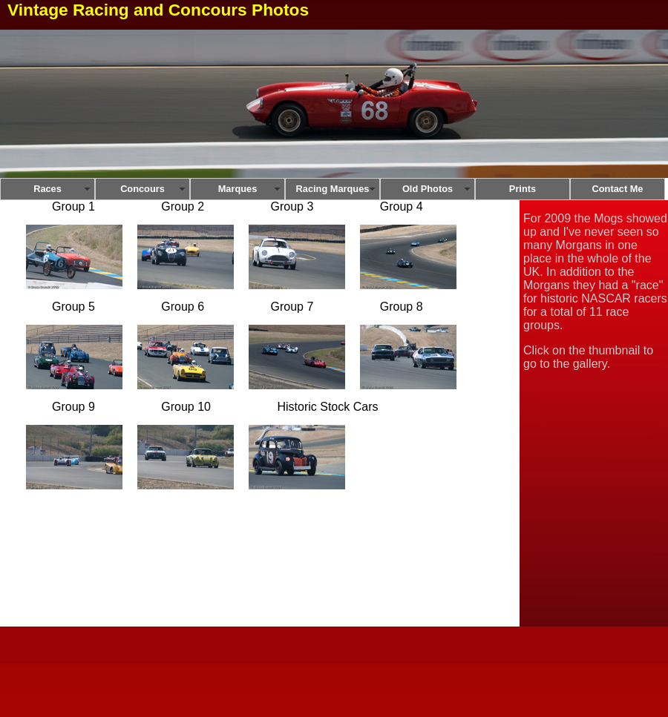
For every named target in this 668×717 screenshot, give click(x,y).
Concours (142, 188)
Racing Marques (333, 188)
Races (47, 188)
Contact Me (618, 188)
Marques (238, 188)
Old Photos (427, 188)
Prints (522, 188)
